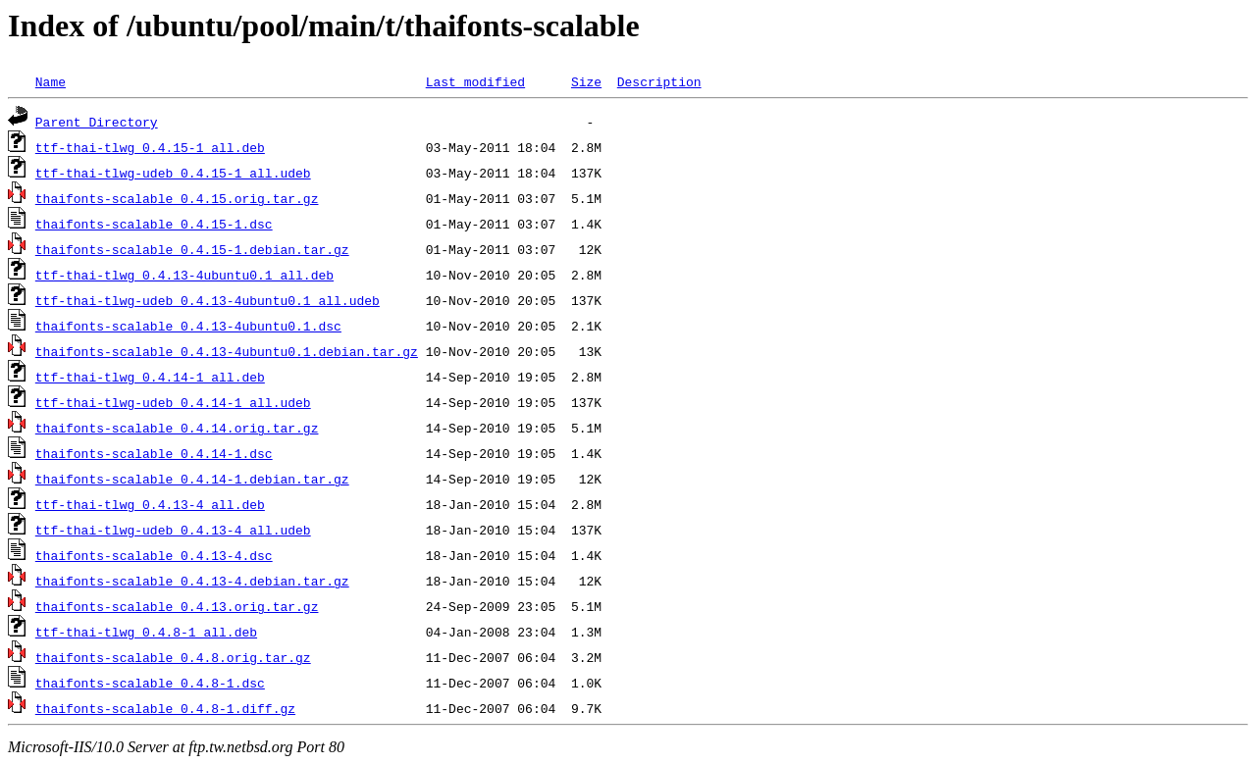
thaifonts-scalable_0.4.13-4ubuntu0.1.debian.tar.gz (226, 351)
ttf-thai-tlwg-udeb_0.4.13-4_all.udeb (173, 529)
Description (659, 81)
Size (586, 81)
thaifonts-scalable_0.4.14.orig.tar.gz (177, 427)
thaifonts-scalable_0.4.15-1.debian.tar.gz (192, 249)
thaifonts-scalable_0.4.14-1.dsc (154, 453)
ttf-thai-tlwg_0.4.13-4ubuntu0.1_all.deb (184, 274)
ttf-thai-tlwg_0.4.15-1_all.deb (150, 147)
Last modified (475, 81)
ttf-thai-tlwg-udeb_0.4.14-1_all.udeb (173, 402)
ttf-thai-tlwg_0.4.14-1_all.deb (150, 376)
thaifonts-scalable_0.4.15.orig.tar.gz (177, 198)
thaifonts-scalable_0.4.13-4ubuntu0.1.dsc (188, 325)
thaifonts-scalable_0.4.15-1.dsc (154, 223)
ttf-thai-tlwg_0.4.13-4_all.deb (150, 504)
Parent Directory (96, 121)
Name (50, 81)
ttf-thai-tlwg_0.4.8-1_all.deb (146, 631)
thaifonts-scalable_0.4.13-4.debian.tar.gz (192, 580)
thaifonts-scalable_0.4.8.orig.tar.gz (173, 657)
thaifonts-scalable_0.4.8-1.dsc (150, 682)
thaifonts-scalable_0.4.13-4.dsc (154, 555)
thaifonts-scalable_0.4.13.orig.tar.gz (177, 606)
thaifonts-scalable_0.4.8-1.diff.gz (165, 708)
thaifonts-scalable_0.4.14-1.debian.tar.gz (192, 478)
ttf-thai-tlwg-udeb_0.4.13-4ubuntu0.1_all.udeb (207, 300)
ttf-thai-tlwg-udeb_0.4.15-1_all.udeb (173, 172)
